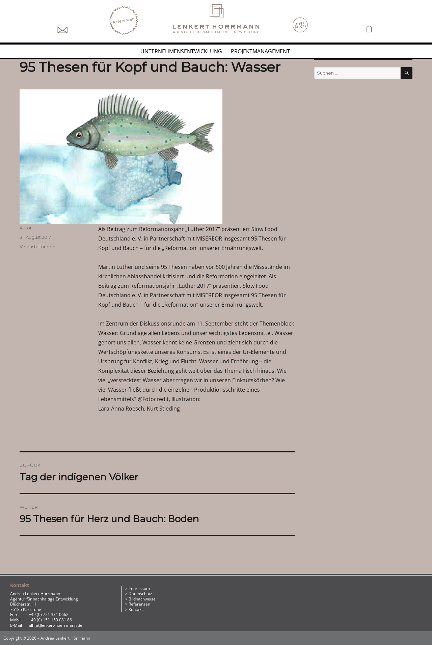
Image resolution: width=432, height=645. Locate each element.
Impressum (139, 588)
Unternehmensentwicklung (181, 51)
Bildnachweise (142, 599)
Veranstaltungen (37, 246)
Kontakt (136, 609)
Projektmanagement (260, 51)
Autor (26, 227)
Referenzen (139, 604)
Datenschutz (140, 593)
